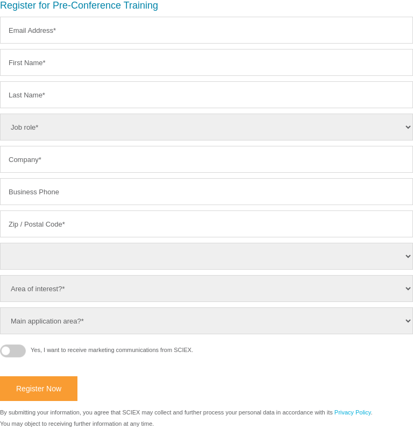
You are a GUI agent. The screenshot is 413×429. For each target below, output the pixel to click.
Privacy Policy (352, 412)
